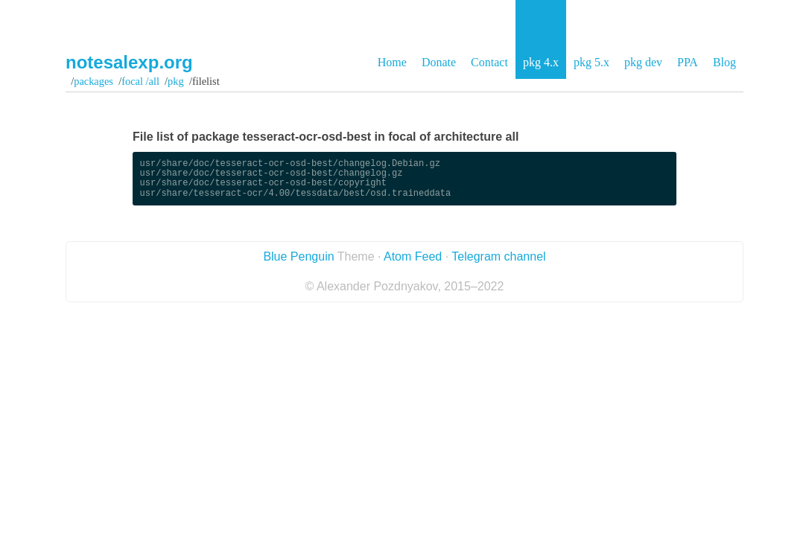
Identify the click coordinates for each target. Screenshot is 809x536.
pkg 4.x (541, 62)
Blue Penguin (298, 256)
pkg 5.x (591, 62)
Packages (93, 81)
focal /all (140, 81)
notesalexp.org (129, 62)
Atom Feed (413, 256)
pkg (176, 81)
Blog (724, 62)
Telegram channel (498, 256)
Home (392, 62)
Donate (439, 62)
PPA (687, 62)
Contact (489, 62)
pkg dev (643, 62)
